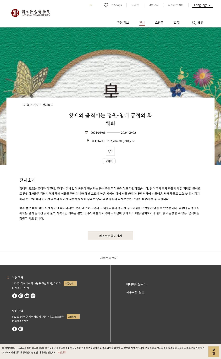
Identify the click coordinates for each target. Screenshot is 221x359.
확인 (213, 351)
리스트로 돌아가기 (110, 236)
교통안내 (69, 283)
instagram (20, 295)
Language (200, 5)
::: (90, 5)
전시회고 (47, 105)
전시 (36, 105)
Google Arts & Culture (33, 295)
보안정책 (62, 352)
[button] (174, 105)
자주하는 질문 (135, 292)
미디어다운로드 (136, 284)
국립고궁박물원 (31, 13)
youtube (26, 295)
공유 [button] (163, 105)
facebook (14, 295)
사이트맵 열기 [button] (109, 258)
